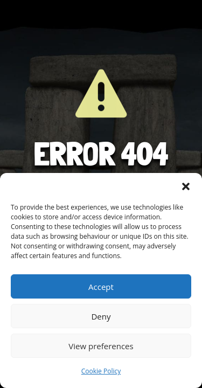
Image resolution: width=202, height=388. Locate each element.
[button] (185, 186)
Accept (101, 286)
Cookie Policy (101, 371)
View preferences (100, 346)
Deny (100, 316)
